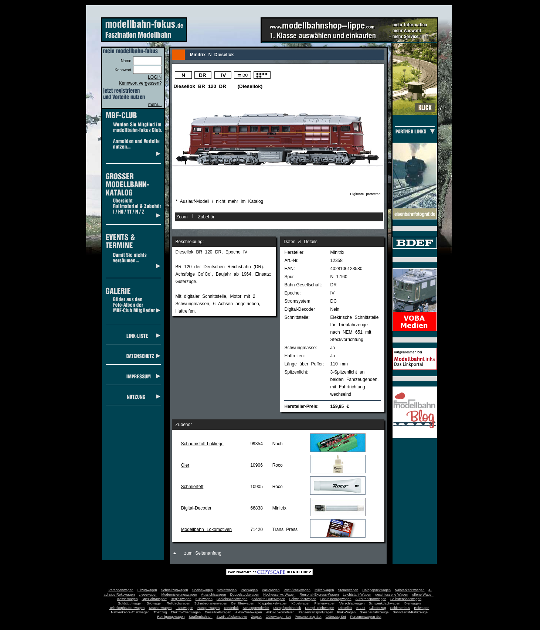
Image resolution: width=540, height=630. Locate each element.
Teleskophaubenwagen (127, 608)
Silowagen (155, 603)
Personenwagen (120, 590)
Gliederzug (377, 608)
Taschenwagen (160, 608)
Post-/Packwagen (296, 590)
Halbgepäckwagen (376, 590)
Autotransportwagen (371, 599)
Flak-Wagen (346, 612)
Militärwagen (324, 590)
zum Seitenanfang (202, 553)
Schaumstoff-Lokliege (202, 443)
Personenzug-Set (308, 617)
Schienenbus (400, 608)
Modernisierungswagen (179, 594)
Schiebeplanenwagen (210, 603)
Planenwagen (325, 603)
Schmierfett (192, 486)
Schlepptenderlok (256, 608)
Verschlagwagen (351, 603)
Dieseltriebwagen (218, 612)
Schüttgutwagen (130, 603)
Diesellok (345, 608)
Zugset (256, 617)
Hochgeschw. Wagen (279, 594)
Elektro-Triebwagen (186, 612)
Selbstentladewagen (405, 599)
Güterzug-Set (336, 617)
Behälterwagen (242, 603)
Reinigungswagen (170, 617)
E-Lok (360, 608)
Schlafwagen (227, 590)
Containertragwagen (335, 599)
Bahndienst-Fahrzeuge (410, 612)
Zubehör (206, 216)
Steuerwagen (348, 590)
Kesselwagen (127, 599)
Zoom (182, 216)
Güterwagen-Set (278, 617)
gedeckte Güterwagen (268, 599)
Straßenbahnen (201, 617)
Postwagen (249, 590)
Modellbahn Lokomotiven (206, 529)
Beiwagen (421, 608)
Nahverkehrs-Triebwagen (130, 612)
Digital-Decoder (196, 508)
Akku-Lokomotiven (280, 612)
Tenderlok (231, 608)
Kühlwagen (204, 599)
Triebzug (160, 612)
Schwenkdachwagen (384, 603)
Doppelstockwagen (244, 594)
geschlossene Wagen (391, 594)
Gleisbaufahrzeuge (374, 612)
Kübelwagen (300, 603)
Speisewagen (202, 590)
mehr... (155, 104)
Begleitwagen (181, 599)
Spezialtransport (154, 599)
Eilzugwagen (147, 590)
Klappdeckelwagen (272, 603)
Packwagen (270, 590)
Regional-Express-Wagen (319, 594)
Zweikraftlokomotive (232, 617)
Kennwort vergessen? (140, 83)
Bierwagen (412, 603)
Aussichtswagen (213, 594)
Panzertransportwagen (315, 612)
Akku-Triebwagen (248, 612)
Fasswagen (184, 608)
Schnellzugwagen (174, 590)
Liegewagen (148, 594)
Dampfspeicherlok (287, 608)
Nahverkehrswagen (409, 590)
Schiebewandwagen (232, 599)
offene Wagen (423, 594)
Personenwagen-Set (365, 617)
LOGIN (155, 77)
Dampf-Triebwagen (319, 608)
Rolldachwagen (178, 603)
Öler (185, 465)
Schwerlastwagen (302, 599)
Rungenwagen (208, 608)
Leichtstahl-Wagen (357, 594)
